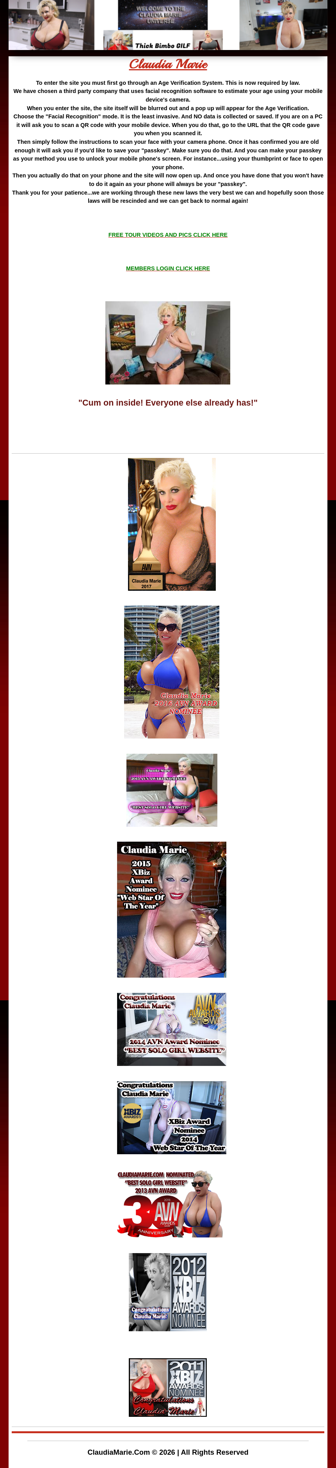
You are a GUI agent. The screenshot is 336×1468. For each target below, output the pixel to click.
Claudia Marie (168, 64)
